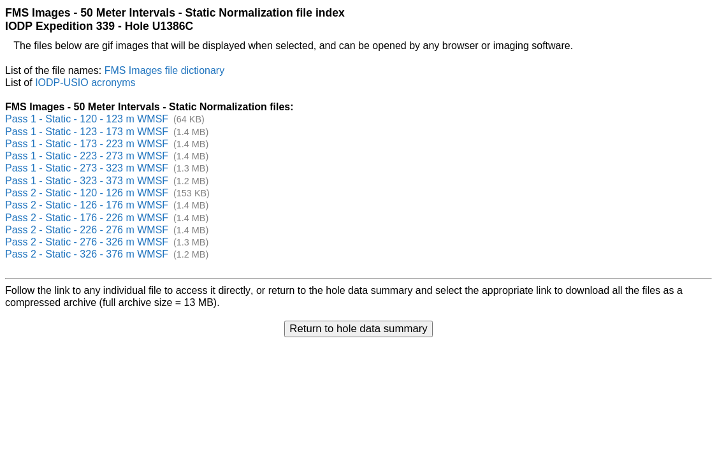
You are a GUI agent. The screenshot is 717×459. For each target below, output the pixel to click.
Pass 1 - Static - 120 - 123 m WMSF (86, 118)
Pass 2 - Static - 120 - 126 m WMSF (86, 192)
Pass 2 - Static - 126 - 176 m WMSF (86, 205)
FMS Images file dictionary (165, 70)
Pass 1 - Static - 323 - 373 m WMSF (86, 180)
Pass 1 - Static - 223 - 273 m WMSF (86, 155)
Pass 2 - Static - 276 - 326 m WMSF (86, 242)
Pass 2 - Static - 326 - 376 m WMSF (86, 254)
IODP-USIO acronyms (85, 82)
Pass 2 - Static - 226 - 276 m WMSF (86, 229)
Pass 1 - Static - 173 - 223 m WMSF (86, 143)
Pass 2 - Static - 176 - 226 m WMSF (86, 217)
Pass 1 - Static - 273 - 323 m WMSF (86, 168)
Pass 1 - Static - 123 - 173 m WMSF (86, 131)
